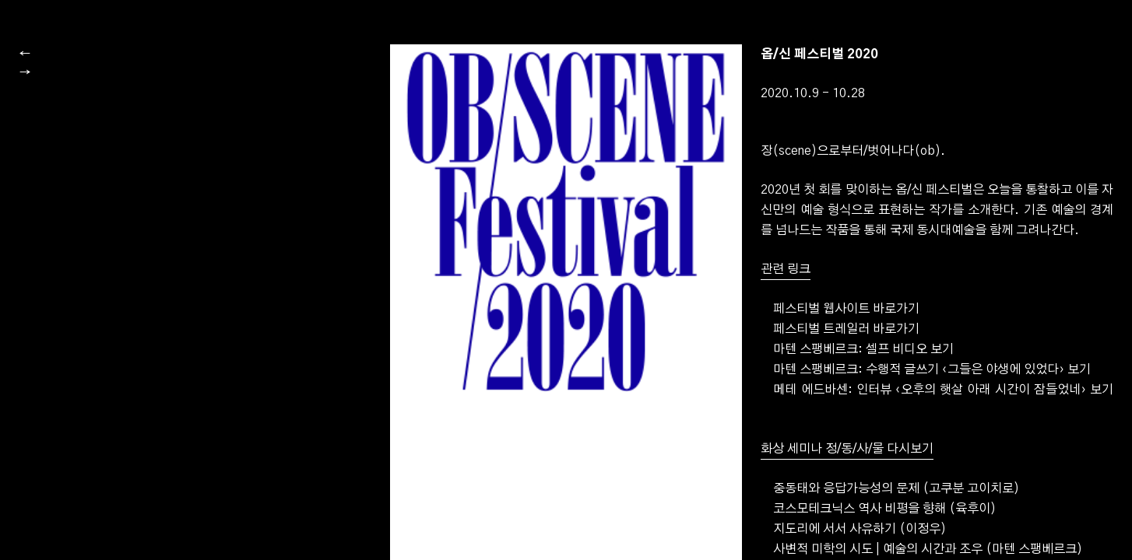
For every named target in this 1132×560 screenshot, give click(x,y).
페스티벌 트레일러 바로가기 (846, 381)
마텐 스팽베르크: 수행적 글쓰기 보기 (932, 421)
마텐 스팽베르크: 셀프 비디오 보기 (863, 401)
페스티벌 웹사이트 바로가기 (846, 361)
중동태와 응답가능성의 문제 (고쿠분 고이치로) (896, 540)
